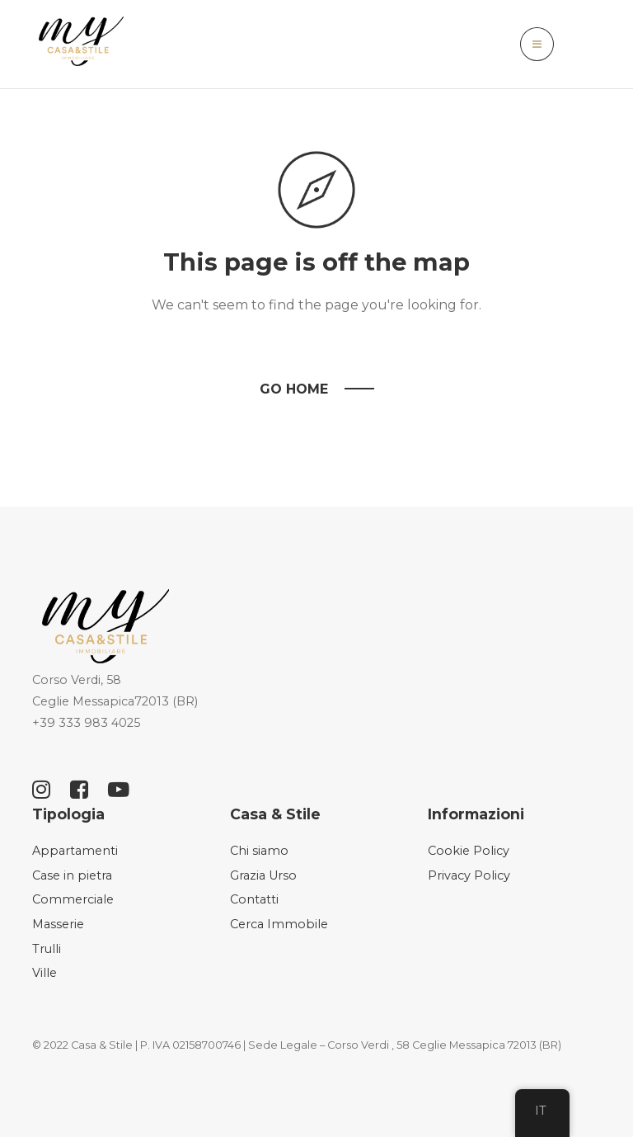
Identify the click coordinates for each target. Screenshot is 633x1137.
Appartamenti (75, 850)
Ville (44, 972)
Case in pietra (72, 875)
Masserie (58, 924)
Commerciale (73, 899)
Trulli (46, 948)
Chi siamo (259, 850)
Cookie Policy (468, 850)
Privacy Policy (469, 875)
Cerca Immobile (279, 924)
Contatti (254, 899)
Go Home (294, 389)
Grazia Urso (263, 875)
